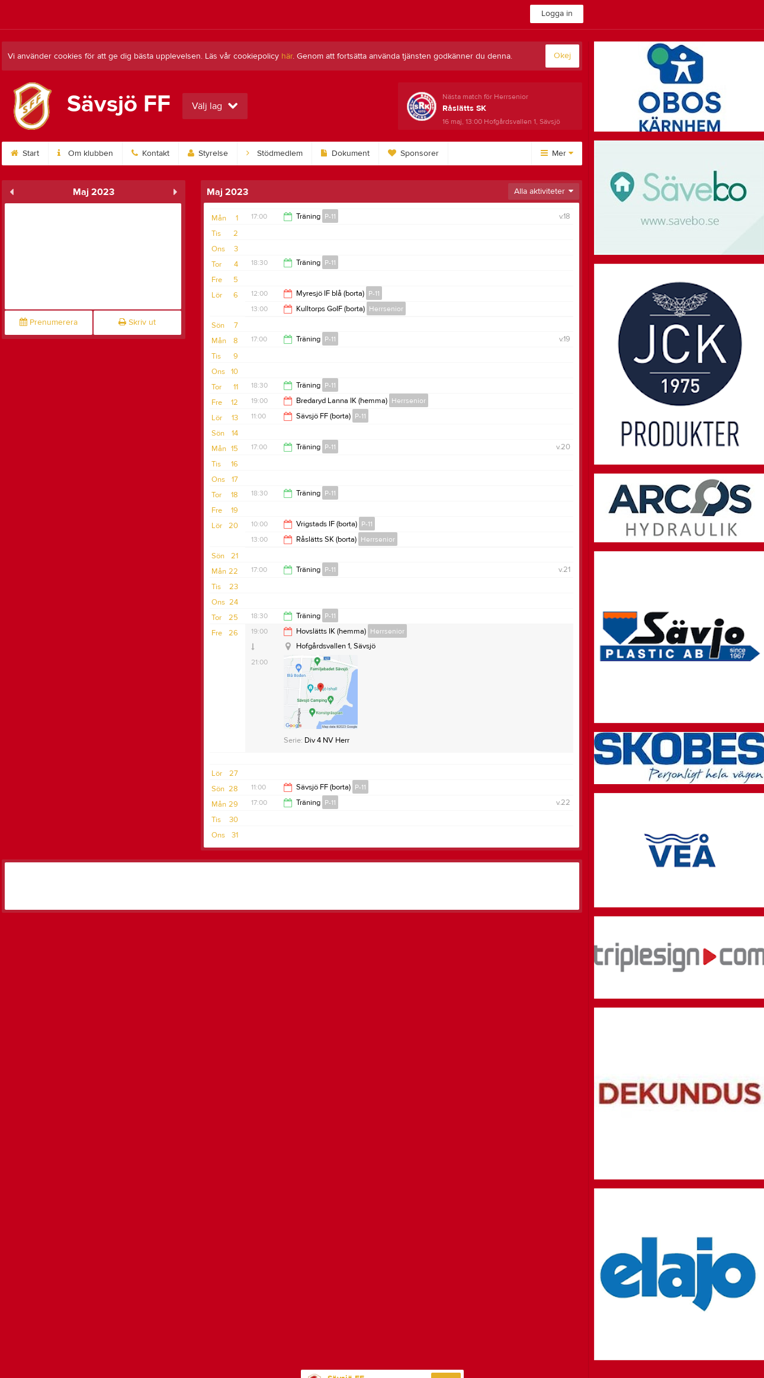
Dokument (345, 153)
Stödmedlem (274, 153)
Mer (557, 153)
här (287, 56)
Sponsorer (413, 153)
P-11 (330, 216)
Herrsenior (386, 309)
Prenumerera (49, 322)
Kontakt (150, 153)
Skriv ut (137, 322)
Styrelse (208, 153)
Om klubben (85, 153)
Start (25, 153)
